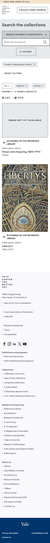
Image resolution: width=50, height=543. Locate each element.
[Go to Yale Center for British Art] (5, 10)
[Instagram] (9, 344)
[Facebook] (4, 344)
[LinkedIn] (14, 344)
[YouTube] (25, 344)
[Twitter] (20, 344)
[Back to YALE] (7, 282)
